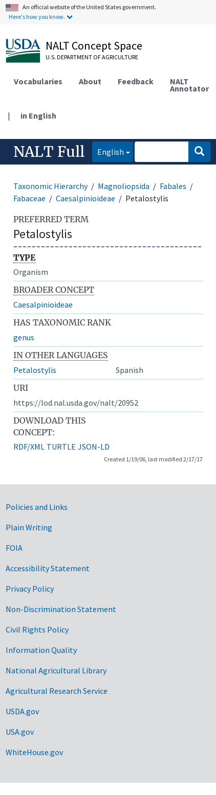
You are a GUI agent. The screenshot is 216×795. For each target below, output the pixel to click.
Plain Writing (29, 527)
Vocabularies (38, 81)
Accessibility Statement (48, 568)
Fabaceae (29, 198)
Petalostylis (34, 370)
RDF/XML (29, 446)
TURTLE (61, 446)
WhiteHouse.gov (34, 752)
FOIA (14, 548)
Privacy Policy (30, 588)
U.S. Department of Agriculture (92, 57)
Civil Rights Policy (37, 629)
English (108, 151)
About (90, 81)
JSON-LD (94, 446)
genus (23, 337)
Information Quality (41, 650)
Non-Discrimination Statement (61, 609)
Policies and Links (37, 507)
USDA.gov (22, 711)
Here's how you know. (37, 16)
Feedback (136, 81)
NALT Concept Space (94, 45)
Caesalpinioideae (85, 198)
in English (38, 115)
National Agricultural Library (56, 670)
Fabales (173, 186)
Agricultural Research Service (56, 691)
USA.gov (20, 732)
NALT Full (48, 152)
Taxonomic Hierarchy (50, 186)
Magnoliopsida (123, 186)
